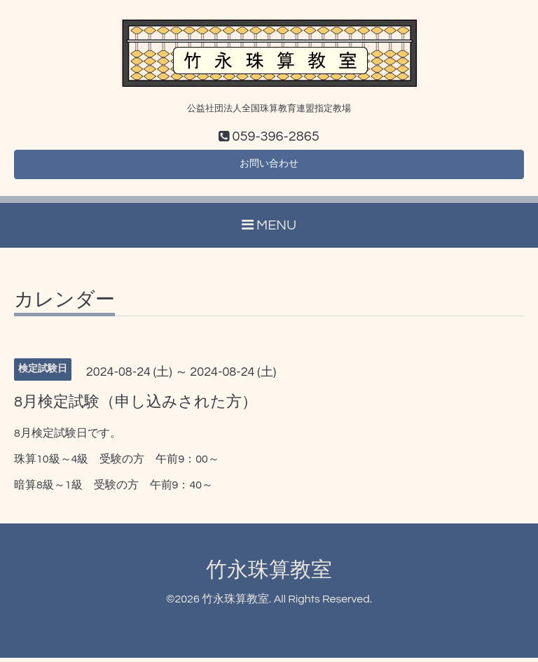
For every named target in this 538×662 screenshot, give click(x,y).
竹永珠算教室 (269, 573)
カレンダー (64, 304)
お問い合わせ (269, 166)
